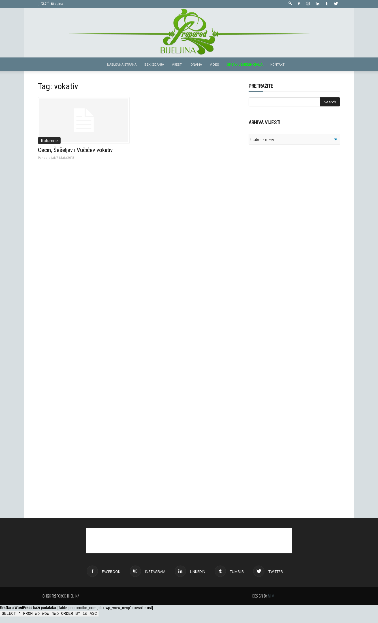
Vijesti (177, 64)
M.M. (271, 596)
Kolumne (49, 140)
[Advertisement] (292, 222)
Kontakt (277, 64)
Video (214, 64)
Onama (196, 64)
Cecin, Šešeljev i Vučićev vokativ (75, 150)
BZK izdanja (154, 64)
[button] (290, 3)
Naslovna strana (121, 64)
